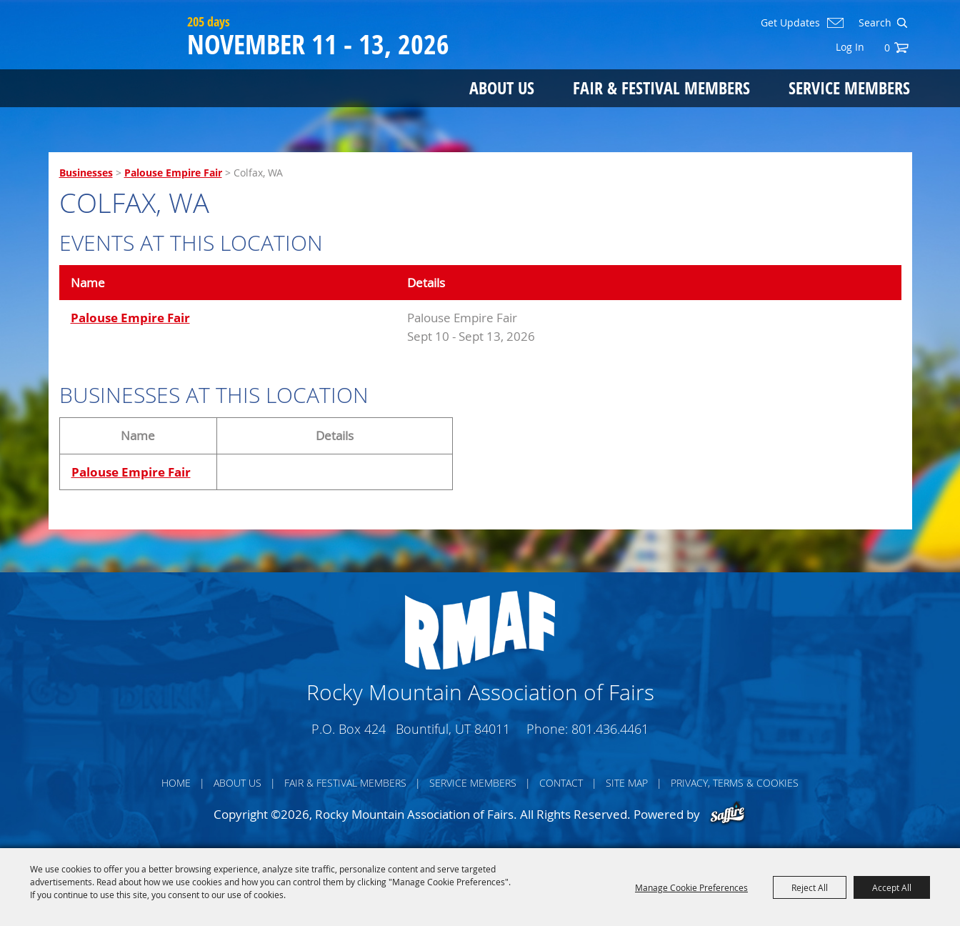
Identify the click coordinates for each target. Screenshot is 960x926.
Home (176, 783)
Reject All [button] (809, 887)
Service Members (849, 87)
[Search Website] (873, 23)
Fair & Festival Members (661, 87)
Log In (850, 47)
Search (902, 23)
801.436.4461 (610, 728)
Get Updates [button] (790, 23)
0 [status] (887, 47)
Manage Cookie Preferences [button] (691, 887)
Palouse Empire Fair (173, 172)
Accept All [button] (891, 887)
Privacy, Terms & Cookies (735, 783)
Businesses (86, 172)
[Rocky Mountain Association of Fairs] (115, 65)
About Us (501, 87)
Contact (561, 783)
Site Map (627, 783)
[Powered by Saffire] (727, 814)
